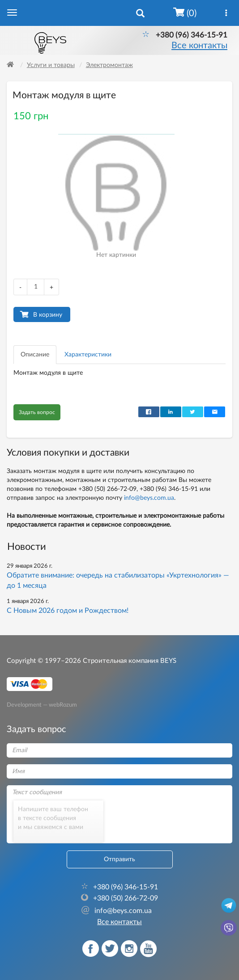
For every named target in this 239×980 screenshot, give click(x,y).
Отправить (119, 859)
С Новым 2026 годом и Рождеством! (67, 610)
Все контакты (199, 45)
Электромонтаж (109, 65)
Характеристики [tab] (87, 355)
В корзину (47, 315)
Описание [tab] (35, 355)
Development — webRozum (42, 705)
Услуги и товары (51, 65)
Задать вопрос (37, 412)
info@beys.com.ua (149, 498)
